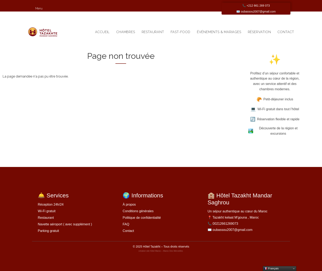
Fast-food (180, 32)
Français (271, 268)
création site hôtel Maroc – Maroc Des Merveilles (161, 251)
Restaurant (153, 32)
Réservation (259, 32)
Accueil (102, 32)
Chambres (125, 32)
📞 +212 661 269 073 (256, 5)
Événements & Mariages (219, 32)
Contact (285, 32)
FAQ (126, 224)
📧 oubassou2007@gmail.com (256, 11)
